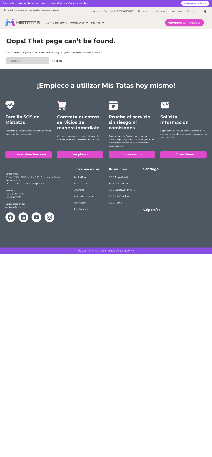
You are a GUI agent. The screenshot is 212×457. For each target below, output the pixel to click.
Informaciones (183, 154)
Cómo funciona (83, 196)
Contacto (192, 11)
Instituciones (160, 11)
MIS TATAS (80, 183)
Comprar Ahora (195, 3)
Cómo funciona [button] (56, 22)
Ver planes (80, 154)
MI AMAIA (80, 177)
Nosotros (143, 11)
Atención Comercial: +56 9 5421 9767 (113, 11)
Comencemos (131, 154)
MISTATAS (92, 250)
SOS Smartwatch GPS (122, 189)
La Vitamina (127, 250)
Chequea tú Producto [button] (184, 22)
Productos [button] (77, 22)
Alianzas (177, 11)
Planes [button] (96, 22)
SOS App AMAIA (119, 177)
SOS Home (115, 202)
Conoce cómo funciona (28, 154)
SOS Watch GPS (118, 183)
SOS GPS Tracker (119, 196)
